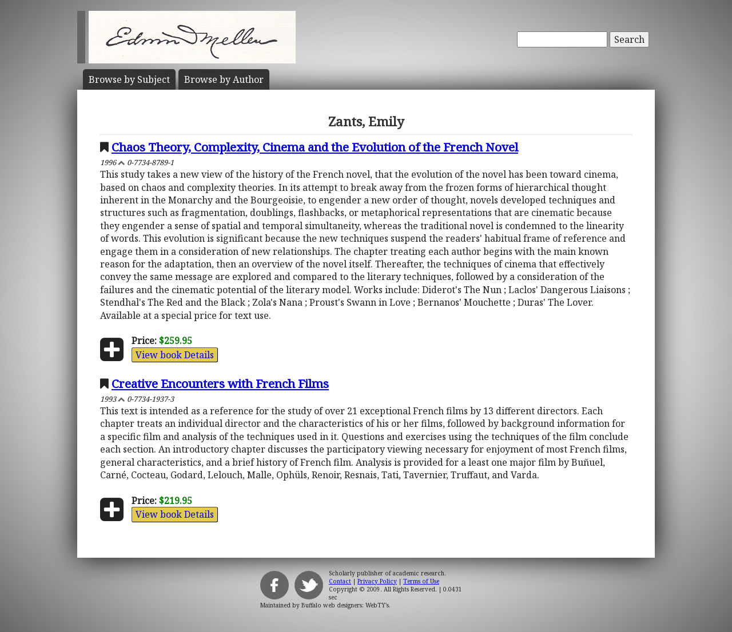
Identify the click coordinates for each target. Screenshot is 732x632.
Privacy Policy (377, 581)
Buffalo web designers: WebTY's (345, 605)
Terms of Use (421, 581)
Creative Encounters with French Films (220, 383)
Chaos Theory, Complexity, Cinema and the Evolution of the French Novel (315, 147)
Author (224, 79)
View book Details (175, 355)
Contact (340, 581)
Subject (129, 79)
